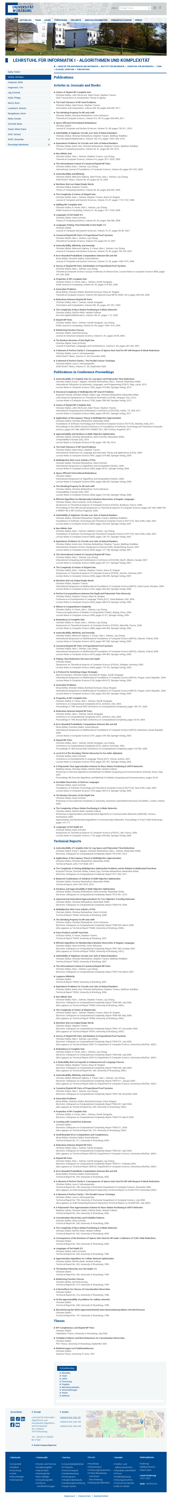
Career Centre (69, 1486)
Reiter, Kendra (14, 118)
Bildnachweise (147, 1467)
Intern (114, 8)
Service (66, 1457)
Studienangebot (44, 1467)
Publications (83, 69)
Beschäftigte (42, 1476)
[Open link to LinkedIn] (23, 1419)
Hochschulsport (70, 1470)
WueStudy (93, 1463)
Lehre (47, 20)
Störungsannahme (123, 1480)
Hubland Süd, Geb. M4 (70, 1426)
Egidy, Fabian (14, 72)
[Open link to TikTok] (18, 1419)
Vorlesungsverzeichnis (99, 1470)
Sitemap (144, 1463)
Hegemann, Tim (15, 87)
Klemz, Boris (14, 103)
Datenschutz (84, 1496)
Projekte (76, 20)
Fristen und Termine (46, 1464)
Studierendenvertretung (73, 1483)
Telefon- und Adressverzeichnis (123, 1466)
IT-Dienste (67, 1467)
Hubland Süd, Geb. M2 (70, 1421)
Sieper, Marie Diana (17, 129)
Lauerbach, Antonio (17, 108)
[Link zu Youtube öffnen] (18, 1425)
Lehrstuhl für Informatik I (140, 66)
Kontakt (37, 1412)
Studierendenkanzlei (72, 1480)
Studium (14, 1467)
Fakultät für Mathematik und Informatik (78, 66)
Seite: (142, 1483)
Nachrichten (42, 1470)
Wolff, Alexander (16, 139)
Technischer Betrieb (124, 1483)
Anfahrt (65, 1412)
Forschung (60, 20)
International (16, 1480)
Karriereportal (43, 1473)
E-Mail (37, 1440)
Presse (118, 1473)
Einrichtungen (17, 1476)
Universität (15, 1464)
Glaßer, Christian (16, 77)
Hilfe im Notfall (121, 1486)
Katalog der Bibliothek (99, 1483)
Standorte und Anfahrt (125, 1470)
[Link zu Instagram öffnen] (12, 1419)
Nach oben (145, 1470)
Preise (138, 20)
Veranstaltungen (121, 20)
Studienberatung (70, 1473)
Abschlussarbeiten (96, 20)
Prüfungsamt (68, 1476)
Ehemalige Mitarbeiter (18, 144)
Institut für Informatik (112, 66)
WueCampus (94, 1467)
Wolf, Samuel (14, 134)
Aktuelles (25, 20)
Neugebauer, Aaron (17, 113)
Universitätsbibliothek (72, 1464)
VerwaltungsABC (44, 1480)
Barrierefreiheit (101, 1496)
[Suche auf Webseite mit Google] (135, 8)
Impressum (69, 1496)
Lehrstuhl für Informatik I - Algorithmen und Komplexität (81, 60)
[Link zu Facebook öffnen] (12, 1425)
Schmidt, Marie (15, 124)
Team (38, 20)
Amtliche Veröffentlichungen (45, 1485)
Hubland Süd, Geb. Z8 (70, 1417)
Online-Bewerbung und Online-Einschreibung (97, 1476)
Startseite (15, 1457)
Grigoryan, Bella (15, 82)
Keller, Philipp (14, 98)
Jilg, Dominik (14, 92)
